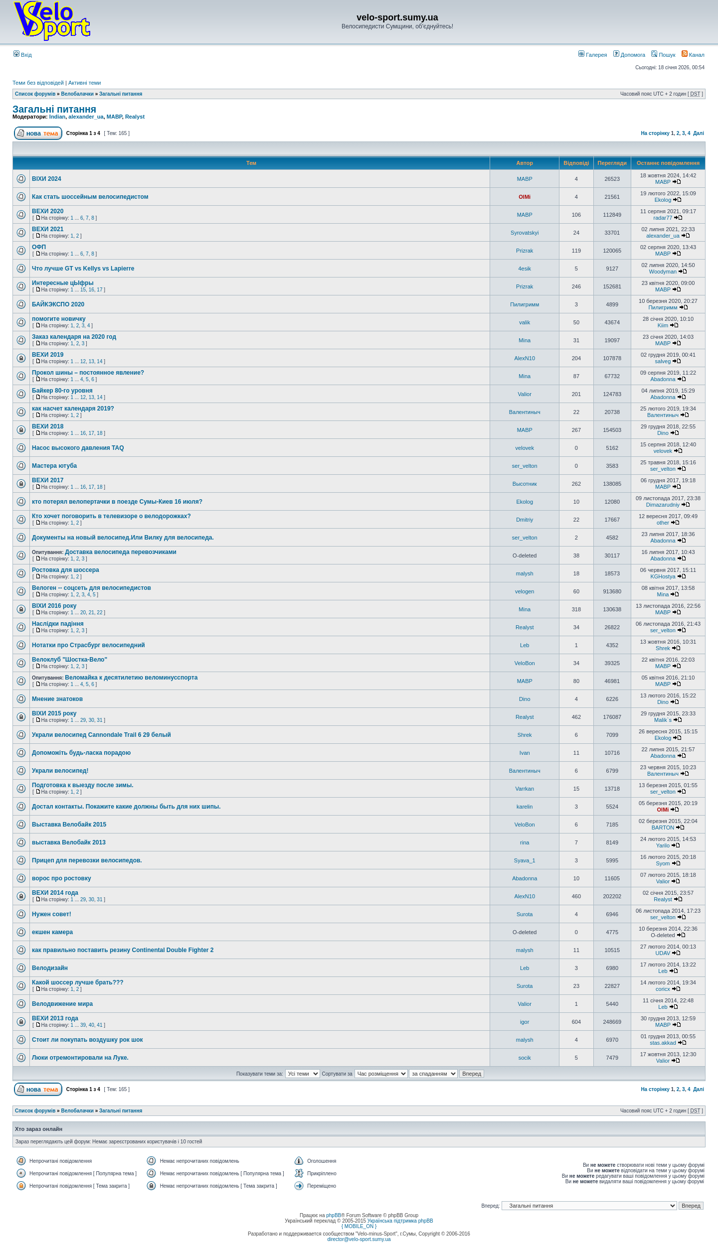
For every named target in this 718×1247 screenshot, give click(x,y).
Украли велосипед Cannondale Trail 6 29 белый (101, 734)
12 (83, 361)
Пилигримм (524, 304)
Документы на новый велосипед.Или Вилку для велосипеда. (123, 537)
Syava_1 (525, 860)
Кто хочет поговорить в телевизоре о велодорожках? (111, 516)
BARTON (663, 828)
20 (83, 612)
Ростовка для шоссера (65, 569)
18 (99, 433)
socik (525, 1058)
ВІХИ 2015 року (54, 713)
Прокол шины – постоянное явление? (88, 372)
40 (91, 1025)
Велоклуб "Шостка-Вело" (69, 659)
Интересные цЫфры (63, 282)
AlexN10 (524, 358)
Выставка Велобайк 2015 (69, 824)
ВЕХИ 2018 (47, 426)
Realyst (135, 117)
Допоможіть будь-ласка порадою (81, 752)
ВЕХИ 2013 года (55, 1018)
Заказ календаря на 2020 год (74, 336)
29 (83, 720)
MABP (114, 117)
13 (91, 361)
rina (524, 842)
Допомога (629, 55)
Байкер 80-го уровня (62, 390)
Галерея (592, 55)
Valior (525, 394)
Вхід (22, 55)
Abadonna (662, 379)
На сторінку (655, 133)
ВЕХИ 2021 (47, 229)
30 (91, 720)
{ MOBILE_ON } (359, 1226)
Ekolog (663, 200)
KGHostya (662, 576)
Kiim (663, 325)
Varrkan (524, 789)
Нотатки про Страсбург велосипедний (88, 645)
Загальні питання (120, 94)
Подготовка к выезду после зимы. (82, 785)
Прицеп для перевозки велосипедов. (87, 860)
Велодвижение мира (62, 1003)
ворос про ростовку (61, 878)
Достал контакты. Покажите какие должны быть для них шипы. (126, 806)
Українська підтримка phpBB (400, 1221)
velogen (525, 591)
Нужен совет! (51, 914)
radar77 (663, 218)
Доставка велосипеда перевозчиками (121, 552)
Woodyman (663, 272)
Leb (524, 645)
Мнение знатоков (57, 698)
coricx (663, 989)
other (663, 523)
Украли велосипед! (60, 770)
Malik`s (663, 720)
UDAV (663, 953)
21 (91, 612)
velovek (525, 448)
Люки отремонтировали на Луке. (80, 1057)
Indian (57, 117)
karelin (525, 807)
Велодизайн (50, 968)
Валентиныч (524, 412)
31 (99, 720)
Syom (663, 863)
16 (91, 289)
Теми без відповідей (38, 83)
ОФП (39, 247)
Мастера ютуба (54, 465)
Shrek (663, 648)
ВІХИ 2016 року (54, 605)
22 (99, 612)
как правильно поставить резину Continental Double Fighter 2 (123, 950)
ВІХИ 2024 (46, 178)
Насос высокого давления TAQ (78, 447)
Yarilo (663, 845)
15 (83, 289)
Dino (663, 433)
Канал (693, 55)
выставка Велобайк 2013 (69, 842)
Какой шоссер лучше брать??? (78, 982)
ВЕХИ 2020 (47, 211)
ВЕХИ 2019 (47, 354)
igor (524, 1022)
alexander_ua (85, 117)
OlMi (525, 197)
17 (99, 289)
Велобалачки (77, 94)
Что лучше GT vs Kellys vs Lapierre (83, 268)
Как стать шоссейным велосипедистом (90, 196)
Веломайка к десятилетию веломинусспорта (131, 677)
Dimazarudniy (663, 505)
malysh (525, 573)
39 (83, 1025)
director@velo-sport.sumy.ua (358, 1239)
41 (99, 1025)
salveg (663, 361)
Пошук (663, 55)
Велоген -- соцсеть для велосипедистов (91, 587)
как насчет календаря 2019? (73, 408)
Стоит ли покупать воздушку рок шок (87, 1039)
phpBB (333, 1215)
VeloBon (525, 663)
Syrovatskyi (524, 233)
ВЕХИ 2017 (47, 480)
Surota (525, 914)
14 (99, 361)
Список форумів (35, 94)
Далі (698, 133)
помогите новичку (59, 318)
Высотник (525, 484)
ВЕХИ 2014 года (55, 892)
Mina (525, 340)
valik (524, 322)
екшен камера (52, 932)
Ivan (525, 753)
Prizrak (524, 251)
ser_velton (525, 466)
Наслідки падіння (58, 623)
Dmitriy (524, 520)
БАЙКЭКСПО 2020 (58, 304)
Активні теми (84, 83)
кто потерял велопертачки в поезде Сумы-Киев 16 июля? (117, 501)
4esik (524, 269)
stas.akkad (663, 1043)
